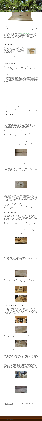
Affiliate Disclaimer (6, 417)
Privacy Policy (12, 417)
